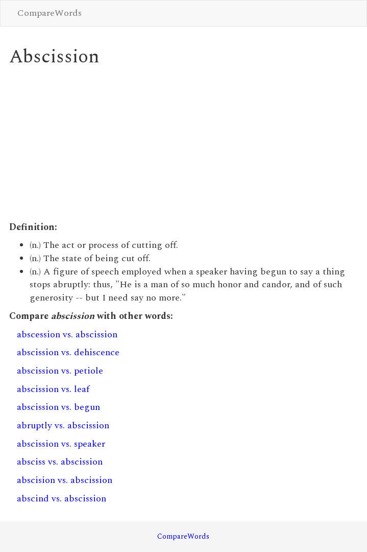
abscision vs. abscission (64, 480)
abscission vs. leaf (53, 389)
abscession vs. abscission (67, 334)
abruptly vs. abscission (63, 425)
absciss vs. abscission (60, 462)
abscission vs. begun (58, 407)
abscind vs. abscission (61, 498)
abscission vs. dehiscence (68, 352)
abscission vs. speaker (61, 444)
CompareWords (49, 13)
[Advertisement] (183, 144)
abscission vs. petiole (60, 371)
